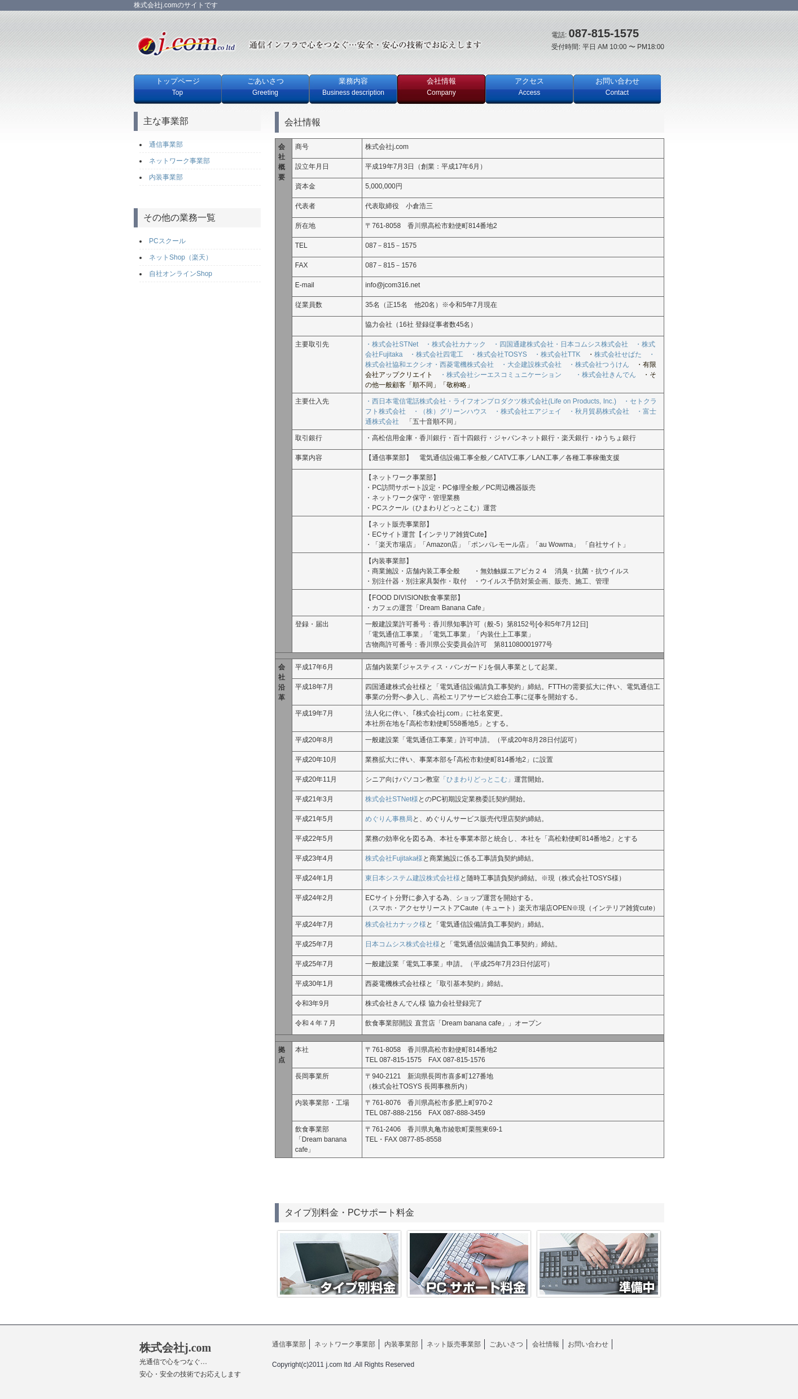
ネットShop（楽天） (180, 257)
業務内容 (353, 87)
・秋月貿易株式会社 (598, 411)
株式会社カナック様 (395, 924)
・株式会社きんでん (605, 375)
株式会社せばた (618, 354)
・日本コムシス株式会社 (591, 344)
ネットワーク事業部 (179, 161)
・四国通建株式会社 (523, 344)
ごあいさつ (265, 87)
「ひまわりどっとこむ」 (477, 779)
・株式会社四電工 (432, 354)
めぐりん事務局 (389, 819)
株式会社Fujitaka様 (394, 858)
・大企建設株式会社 (531, 365)
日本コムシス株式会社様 (402, 944)
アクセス (529, 87)
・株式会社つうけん (598, 365)
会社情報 (441, 87)
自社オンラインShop (180, 274)
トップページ (178, 87)
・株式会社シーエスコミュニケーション (504, 375)
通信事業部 (166, 144)
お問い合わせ (617, 87)
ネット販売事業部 (454, 1344)
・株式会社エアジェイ (528, 411)
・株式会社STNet (391, 344)
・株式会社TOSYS (498, 354)
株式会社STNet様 (391, 799)
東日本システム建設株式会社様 (412, 878)
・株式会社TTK (557, 354)
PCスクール (167, 241)
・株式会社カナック (459, 344)
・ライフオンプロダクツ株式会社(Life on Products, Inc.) (531, 401)
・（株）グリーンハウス (450, 411)
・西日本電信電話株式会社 (405, 401)
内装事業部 (166, 177)
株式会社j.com (190, 1359)
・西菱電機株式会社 (463, 365)
